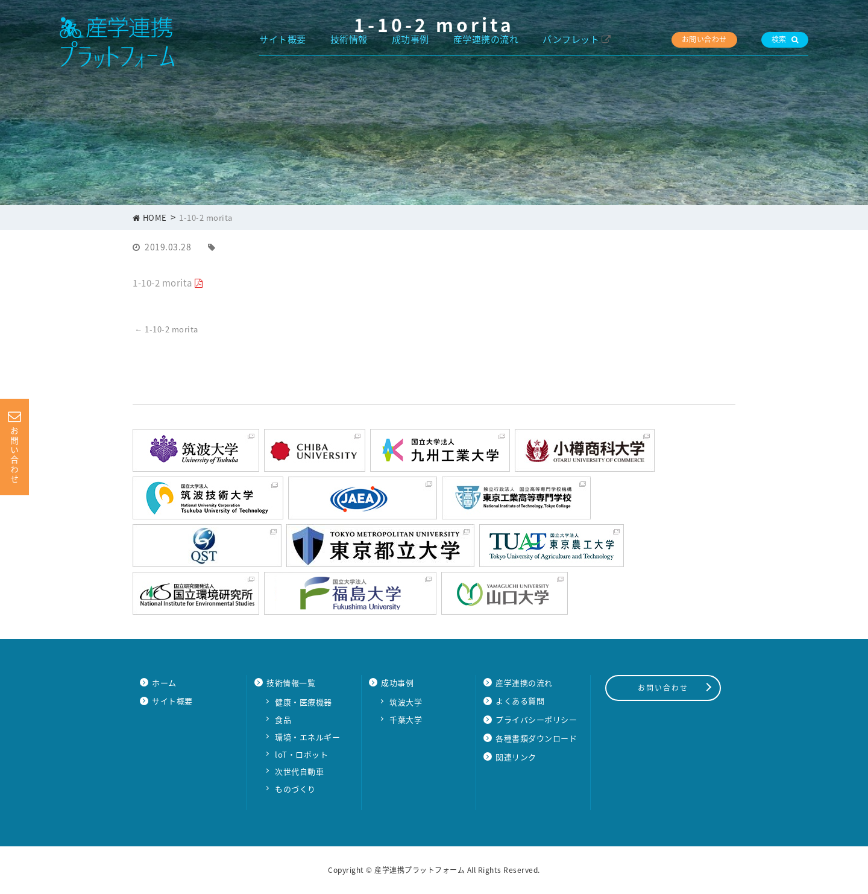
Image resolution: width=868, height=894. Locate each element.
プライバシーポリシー (536, 719)
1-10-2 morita (162, 283)
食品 (283, 719)
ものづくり (295, 788)
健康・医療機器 (303, 702)
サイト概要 (282, 39)
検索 (785, 39)
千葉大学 (405, 719)
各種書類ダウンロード (536, 738)
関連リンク (515, 756)
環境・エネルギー (307, 737)
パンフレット (570, 39)
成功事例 (410, 39)
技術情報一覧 (290, 682)
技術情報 (349, 39)
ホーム (164, 682)
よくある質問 (519, 700)
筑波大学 (405, 702)
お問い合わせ (704, 39)
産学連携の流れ (486, 39)
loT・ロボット (301, 754)
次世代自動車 (299, 771)
